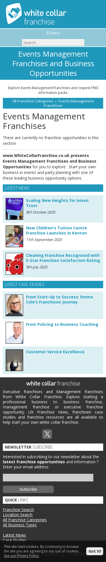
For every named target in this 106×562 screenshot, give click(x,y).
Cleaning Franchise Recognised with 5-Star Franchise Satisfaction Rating (63, 258)
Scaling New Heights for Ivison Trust (57, 203)
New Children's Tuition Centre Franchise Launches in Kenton (56, 230)
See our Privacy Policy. (21, 555)
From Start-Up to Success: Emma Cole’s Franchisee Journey (59, 299)
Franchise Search (18, 509)
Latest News (14, 535)
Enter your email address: (26, 467)
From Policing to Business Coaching (62, 324)
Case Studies (14, 540)
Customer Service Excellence (55, 351)
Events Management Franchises (69, 103)
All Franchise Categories (32, 101)
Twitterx (47, 434)
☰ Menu (53, 32)
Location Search (18, 514)
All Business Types (20, 524)
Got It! (94, 551)
